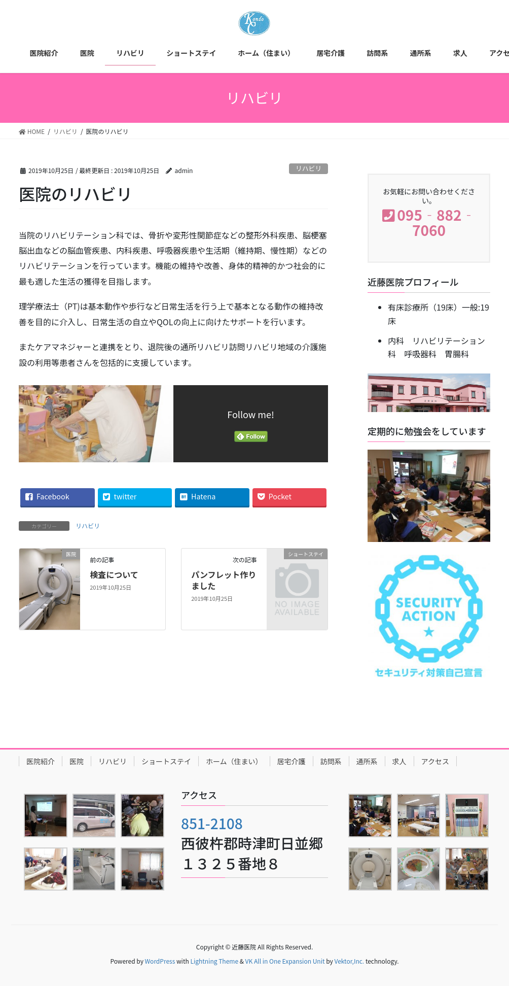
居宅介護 (291, 761)
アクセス (435, 761)
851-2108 (212, 823)
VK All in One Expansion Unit (285, 961)
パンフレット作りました (223, 580)
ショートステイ (166, 761)
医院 (76, 761)
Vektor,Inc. (349, 961)
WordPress (160, 961)
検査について (114, 574)
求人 (399, 761)
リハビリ (308, 168)
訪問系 (331, 761)
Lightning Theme (214, 961)
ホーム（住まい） (234, 761)
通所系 (367, 761)
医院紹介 (40, 761)
